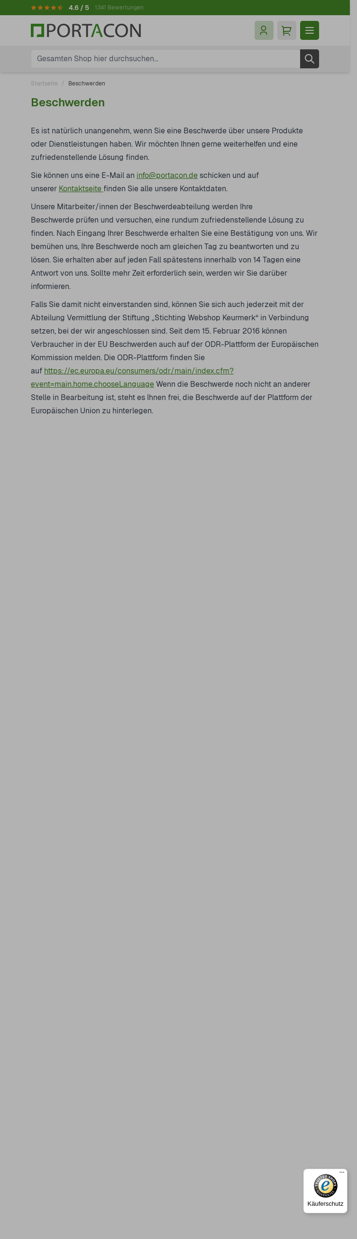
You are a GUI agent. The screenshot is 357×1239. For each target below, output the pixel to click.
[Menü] (342, 1174)
